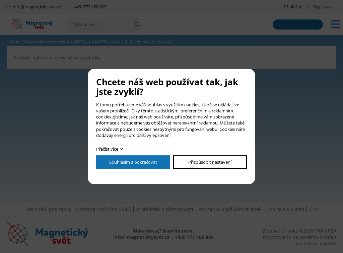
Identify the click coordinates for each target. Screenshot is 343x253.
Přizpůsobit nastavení (209, 162)
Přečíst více (107, 149)
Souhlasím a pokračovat (133, 162)
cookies (191, 105)
